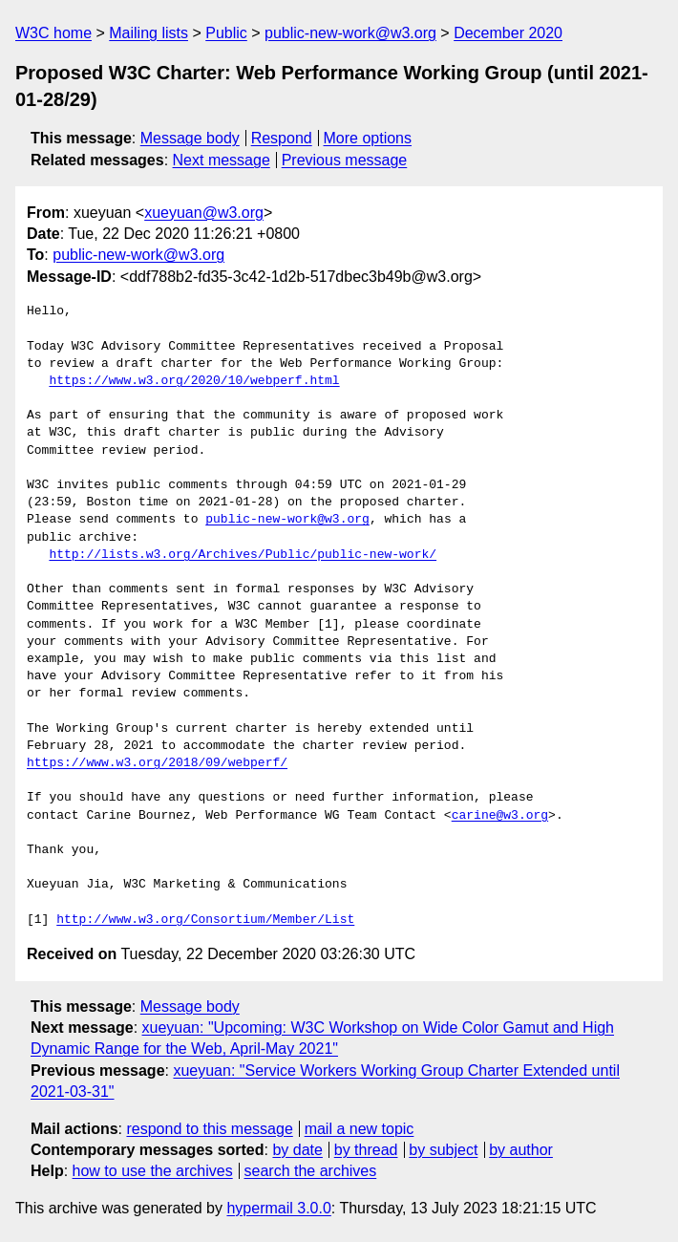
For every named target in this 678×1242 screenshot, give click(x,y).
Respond (281, 138)
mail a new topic (359, 1129)
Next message (221, 160)
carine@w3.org (500, 815)
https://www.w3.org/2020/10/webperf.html (194, 381)
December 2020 (508, 33)
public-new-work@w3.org (350, 33)
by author (521, 1150)
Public (226, 33)
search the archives (310, 1171)
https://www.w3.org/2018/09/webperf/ (157, 763)
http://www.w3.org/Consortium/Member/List (205, 920)
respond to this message (209, 1129)
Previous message (345, 160)
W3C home (53, 33)
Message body (190, 138)
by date (297, 1150)
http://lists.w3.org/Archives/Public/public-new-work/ (242, 555)
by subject (443, 1150)
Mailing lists (148, 33)
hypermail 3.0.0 (278, 1208)
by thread (366, 1150)
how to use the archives (153, 1171)
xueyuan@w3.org (204, 212)
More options (368, 138)
